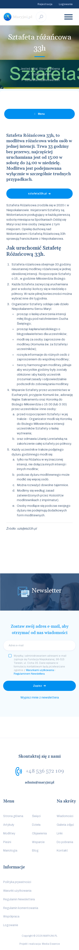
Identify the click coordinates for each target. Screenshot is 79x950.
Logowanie (66, 4)
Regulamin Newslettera (19, 899)
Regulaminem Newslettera (29, 673)
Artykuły (8, 824)
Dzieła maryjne (42, 74)
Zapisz (37, 685)
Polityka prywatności (17, 882)
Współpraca (11, 916)
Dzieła (36, 824)
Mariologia (10, 850)
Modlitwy (9, 833)
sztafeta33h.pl (37, 193)
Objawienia (39, 833)
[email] (39, 645)
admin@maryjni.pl (39, 782)
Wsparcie (38, 842)
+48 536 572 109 (44, 771)
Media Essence (51, 943)
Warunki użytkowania (17, 890)
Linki (60, 833)
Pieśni (7, 842)
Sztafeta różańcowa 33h (42, 80)
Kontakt (62, 850)
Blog (35, 850)
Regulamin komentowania (20, 908)
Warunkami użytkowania (40, 670)
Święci (36, 816)
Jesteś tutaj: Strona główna (40, 68)
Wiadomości (65, 816)
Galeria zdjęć (65, 824)
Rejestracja (44, 4)
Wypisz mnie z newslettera (39, 697)
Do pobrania (65, 842)
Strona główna (13, 816)
